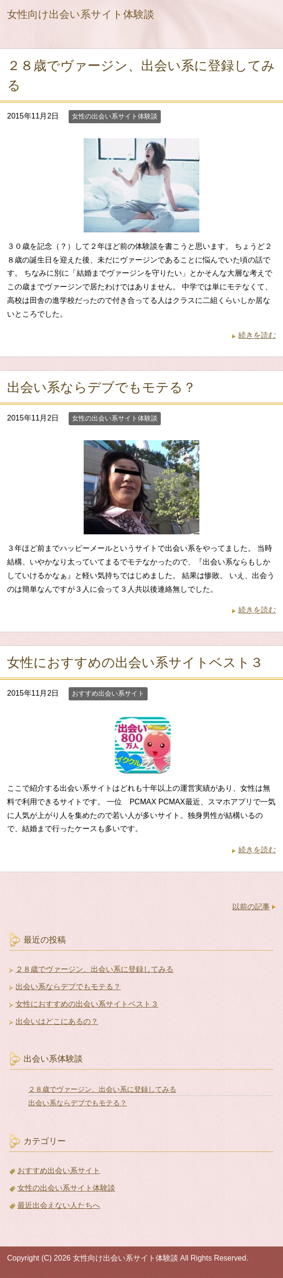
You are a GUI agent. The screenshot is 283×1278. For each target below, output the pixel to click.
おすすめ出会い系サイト (108, 693)
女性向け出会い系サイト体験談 (80, 14)
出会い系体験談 (53, 1059)
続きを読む (257, 335)
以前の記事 (251, 907)
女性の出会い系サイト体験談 (114, 116)
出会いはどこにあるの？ (57, 1021)
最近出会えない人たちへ (58, 1205)
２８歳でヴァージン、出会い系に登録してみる (94, 969)
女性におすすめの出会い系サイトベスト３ (135, 662)
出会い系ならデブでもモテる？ (101, 387)
